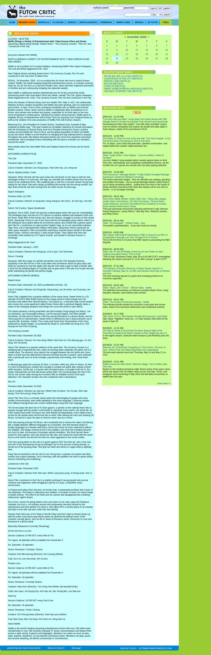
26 (147, 58)
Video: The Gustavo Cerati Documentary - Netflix (126, 302)
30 (117, 63)
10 (127, 50)
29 (107, 63)
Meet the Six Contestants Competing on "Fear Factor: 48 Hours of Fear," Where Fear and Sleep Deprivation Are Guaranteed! (134, 348)
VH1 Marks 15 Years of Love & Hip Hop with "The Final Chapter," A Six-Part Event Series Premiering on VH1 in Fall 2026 (137, 139)
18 (137, 54)
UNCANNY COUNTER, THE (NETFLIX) (123, 91)
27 (157, 58)
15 (107, 54)
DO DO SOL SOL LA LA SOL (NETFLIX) (123, 76)
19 (147, 54)
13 (157, 50)
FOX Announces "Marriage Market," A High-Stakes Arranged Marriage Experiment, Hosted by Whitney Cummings (136, 175)
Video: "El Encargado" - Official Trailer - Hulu (124, 223)
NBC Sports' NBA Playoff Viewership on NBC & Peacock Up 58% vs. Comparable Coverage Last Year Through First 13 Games (135, 236)
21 (166, 54)
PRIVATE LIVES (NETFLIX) (117, 81)
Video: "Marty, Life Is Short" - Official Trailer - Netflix (127, 288)
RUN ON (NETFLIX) (113, 83)
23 (117, 58)
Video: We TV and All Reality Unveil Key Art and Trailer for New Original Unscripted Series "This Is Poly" (133, 252)
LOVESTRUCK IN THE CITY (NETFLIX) (123, 78)
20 (157, 54)
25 (137, 58)
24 (127, 58)
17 (127, 54)
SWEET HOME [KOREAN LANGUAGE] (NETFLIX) (128, 88)
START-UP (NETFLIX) (114, 86)
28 (166, 58)
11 (137, 50)
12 (147, 50)
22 (107, 58)
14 (166, 50)
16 (117, 54)
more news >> (164, 383)
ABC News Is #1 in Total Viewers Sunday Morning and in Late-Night (135, 316)
